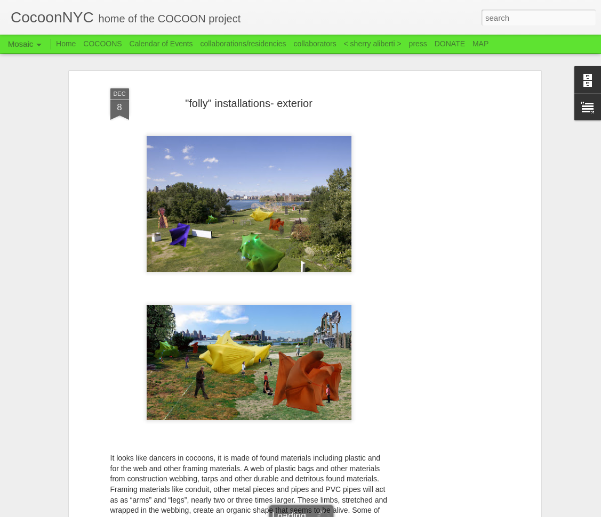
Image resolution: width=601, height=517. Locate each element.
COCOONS (102, 43)
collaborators (314, 43)
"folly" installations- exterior (248, 103)
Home (66, 43)
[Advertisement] (446, 251)
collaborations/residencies (243, 43)
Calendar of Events (161, 43)
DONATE (450, 43)
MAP (480, 43)
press (418, 43)
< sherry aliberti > (373, 43)
